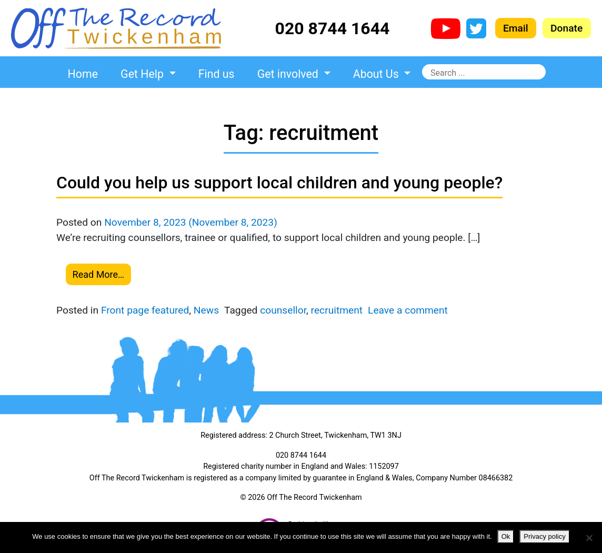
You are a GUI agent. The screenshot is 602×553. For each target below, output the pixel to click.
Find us (216, 74)
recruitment (337, 310)
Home (83, 74)
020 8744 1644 (332, 28)
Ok (505, 536)
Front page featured (145, 310)
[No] (589, 537)
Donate (566, 28)
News (206, 310)
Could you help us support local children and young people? (279, 183)
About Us (377, 74)
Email (515, 28)
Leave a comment (408, 310)
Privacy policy (544, 536)
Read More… (99, 274)
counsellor (283, 310)
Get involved (289, 74)
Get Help (143, 74)
